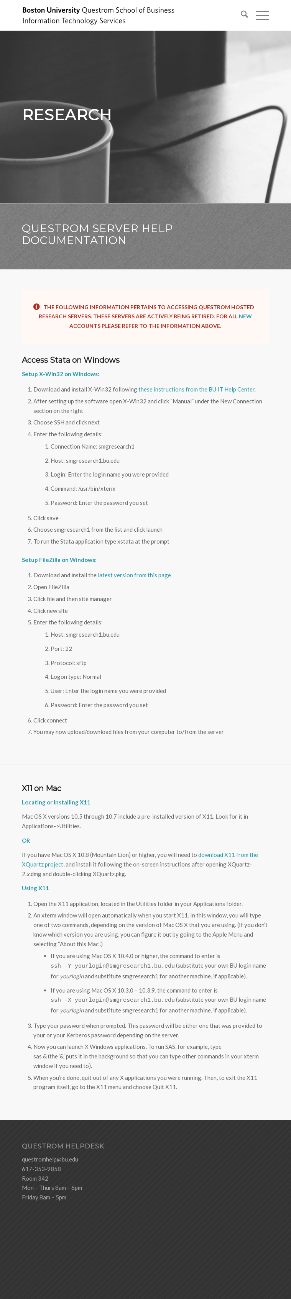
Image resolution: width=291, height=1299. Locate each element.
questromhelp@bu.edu (50, 1159)
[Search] (240, 15)
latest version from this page (134, 575)
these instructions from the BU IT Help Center (196, 389)
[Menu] (258, 15)
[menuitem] (240, 15)
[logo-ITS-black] (121, 15)
